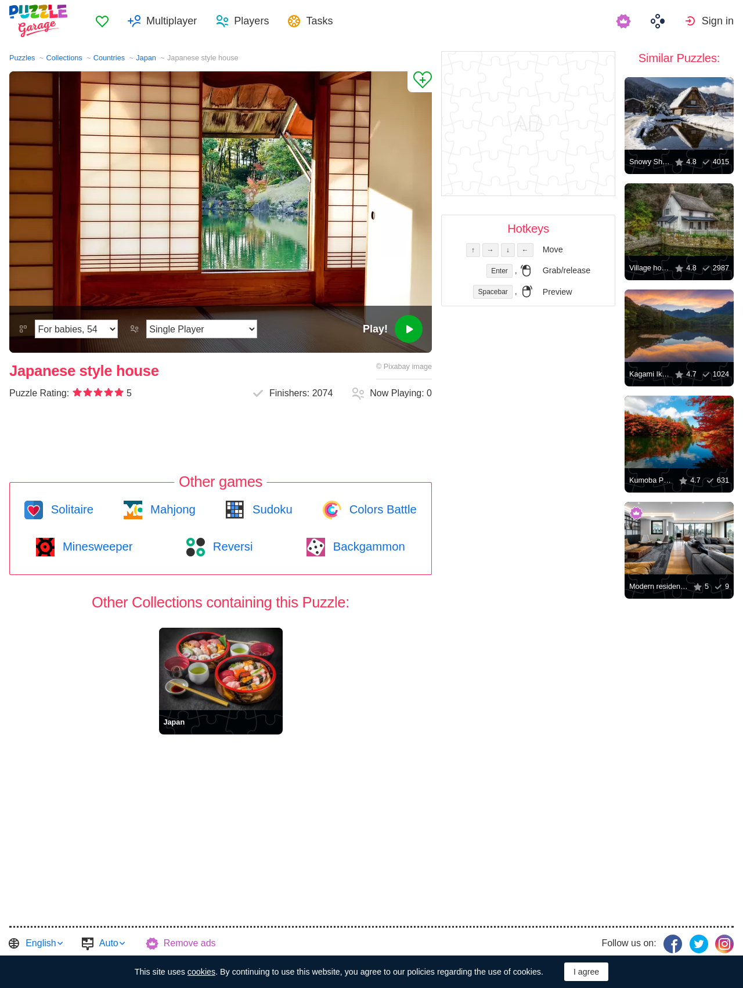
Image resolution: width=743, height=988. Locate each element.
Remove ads (190, 943)
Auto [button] (108, 943)
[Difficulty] (76, 329)
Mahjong (171, 509)
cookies (201, 971)
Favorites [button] (102, 21)
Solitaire (70, 509)
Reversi (231, 546)
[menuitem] (102, 21)
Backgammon (367, 546)
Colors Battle (381, 509)
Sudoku (270, 509)
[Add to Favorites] (419, 81)
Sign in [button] (718, 21)
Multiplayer (171, 21)
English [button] (41, 943)
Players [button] (251, 21)
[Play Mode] (201, 329)
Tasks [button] (319, 21)
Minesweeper (95, 546)
